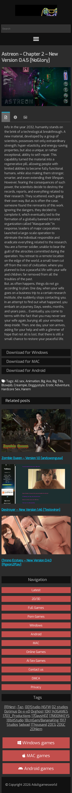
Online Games (36, 652)
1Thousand (39, 725)
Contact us (36, 670)
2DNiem (36, 729)
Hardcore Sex (11, 389)
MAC (36, 643)
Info (15, 117)
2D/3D (36, 599)
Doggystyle (36, 385)
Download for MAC (23, 361)
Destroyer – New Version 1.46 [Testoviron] (31, 510)
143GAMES (59, 711)
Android (36, 634)
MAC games (36, 755)
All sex (19, 381)
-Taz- (20, 707)
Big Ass (46, 381)
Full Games (36, 608)
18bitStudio (15, 720)
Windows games (36, 743)
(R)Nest (10, 707)
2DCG (52, 725)
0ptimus (10, 711)
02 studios (60, 707)
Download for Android (25, 370)
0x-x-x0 (24, 711)
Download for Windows (27, 352)
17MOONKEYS (59, 716)
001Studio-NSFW (38, 707)
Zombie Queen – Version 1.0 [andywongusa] (32, 458)
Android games (36, 768)
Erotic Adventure (58, 385)
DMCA (36, 678)
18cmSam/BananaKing (41, 720)
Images (25, 117)
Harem (26, 389)
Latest (36, 590)
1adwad (24, 725)
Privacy (36, 687)
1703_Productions (17, 716)
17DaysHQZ (39, 716)
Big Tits (58, 381)
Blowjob (7, 385)
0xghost (37, 711)
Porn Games (36, 617)
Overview (6, 117)
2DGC (61, 725)
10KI (47, 711)
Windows (36, 625)
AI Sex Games (36, 661)
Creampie (20, 385)
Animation (33, 381)
